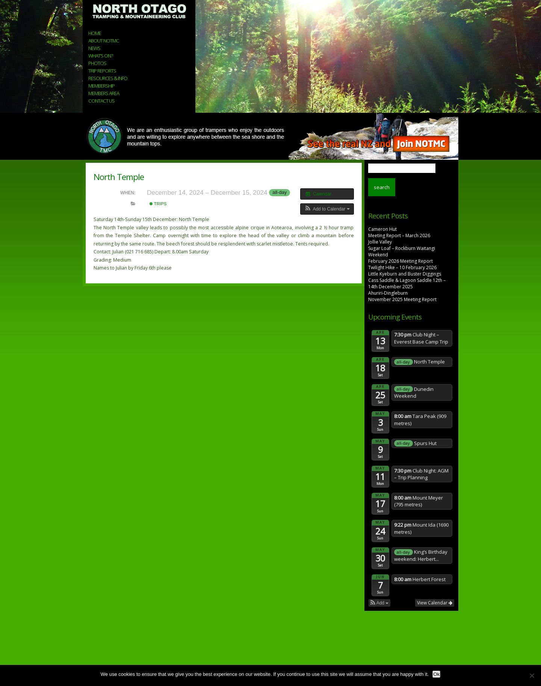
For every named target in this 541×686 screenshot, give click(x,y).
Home (94, 33)
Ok (436, 674)
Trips (158, 203)
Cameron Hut (382, 229)
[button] (327, 209)
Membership (101, 85)
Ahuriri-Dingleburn (388, 293)
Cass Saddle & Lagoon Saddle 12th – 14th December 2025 (407, 283)
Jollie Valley (380, 242)
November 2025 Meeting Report (402, 299)
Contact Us (101, 100)
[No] (531, 675)
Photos (97, 63)
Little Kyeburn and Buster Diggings (404, 274)
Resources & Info (107, 78)
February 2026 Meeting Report (400, 261)
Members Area (103, 93)
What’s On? (100, 55)
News (94, 48)
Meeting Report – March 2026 (399, 235)
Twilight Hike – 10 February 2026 (402, 267)
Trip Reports (102, 70)
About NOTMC (103, 40)
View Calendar (434, 603)
